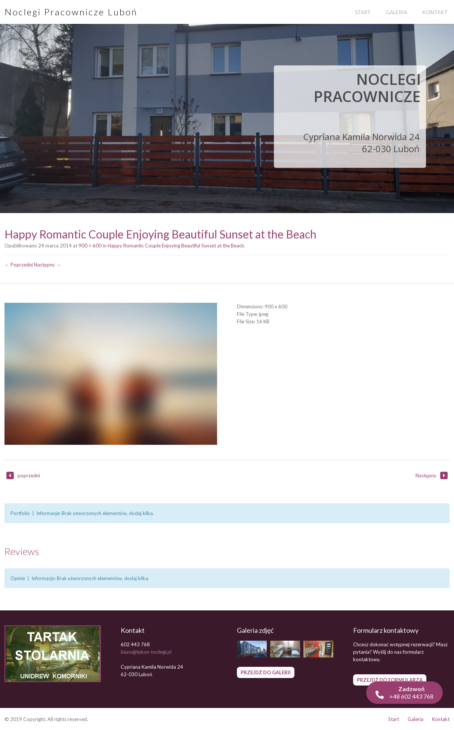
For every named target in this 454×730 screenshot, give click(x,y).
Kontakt (441, 719)
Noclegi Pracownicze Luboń (71, 11)
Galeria (396, 12)
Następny (432, 475)
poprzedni (23, 475)
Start (363, 12)
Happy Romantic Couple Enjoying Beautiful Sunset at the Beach (176, 246)
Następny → (47, 265)
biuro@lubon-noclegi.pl (146, 652)
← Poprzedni (18, 265)
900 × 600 (90, 246)
